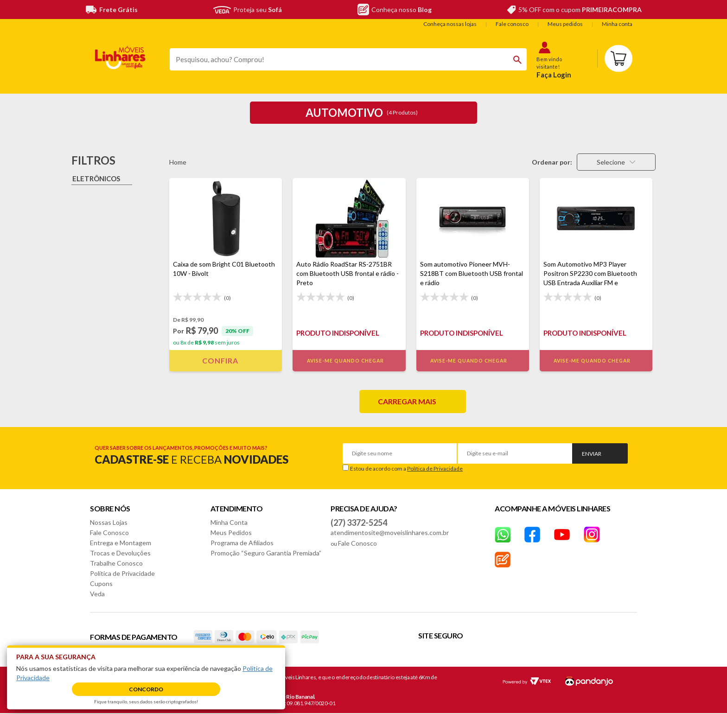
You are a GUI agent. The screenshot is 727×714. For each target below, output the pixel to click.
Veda (97, 594)
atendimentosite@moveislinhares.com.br (390, 532)
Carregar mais (407, 401)
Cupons (101, 583)
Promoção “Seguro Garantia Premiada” (265, 553)
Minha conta (617, 23)
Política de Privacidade (435, 468)
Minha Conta (229, 522)
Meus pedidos (565, 23)
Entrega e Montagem (120, 543)
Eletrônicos (96, 178)
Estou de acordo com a (406, 468)
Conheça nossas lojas (450, 23)
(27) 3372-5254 (359, 522)
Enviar (591, 453)
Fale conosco (512, 23)
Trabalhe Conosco (116, 563)
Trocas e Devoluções (120, 553)
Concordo (146, 689)
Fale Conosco (109, 532)
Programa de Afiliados (242, 543)
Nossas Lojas (109, 522)
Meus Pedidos (231, 532)
